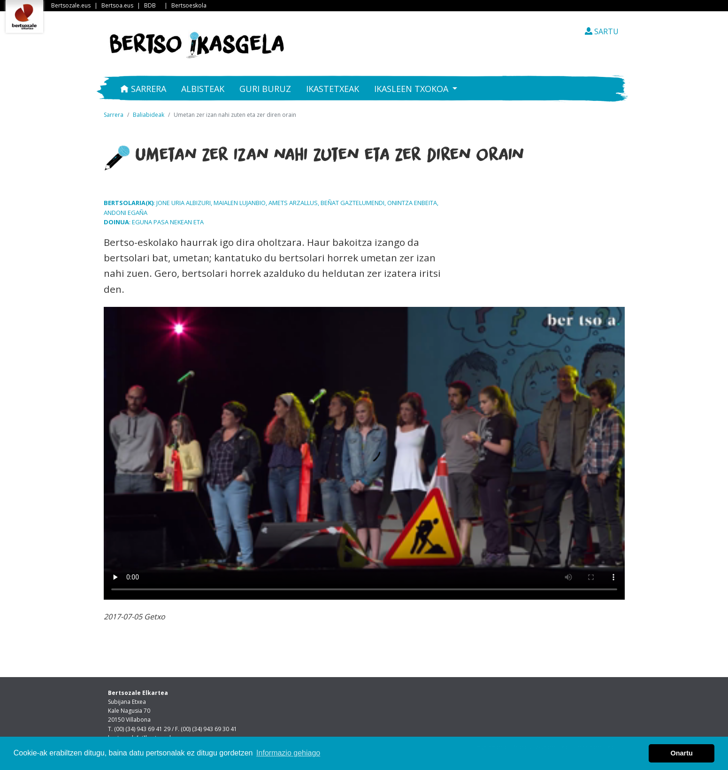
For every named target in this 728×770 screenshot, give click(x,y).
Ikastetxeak (332, 88)
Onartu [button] (682, 753)
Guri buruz (265, 88)
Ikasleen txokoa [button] (412, 88)
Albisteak (202, 88)
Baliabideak (148, 115)
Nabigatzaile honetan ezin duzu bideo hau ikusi (364, 453)
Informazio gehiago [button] (288, 753)
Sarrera (143, 88)
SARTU (602, 31)
